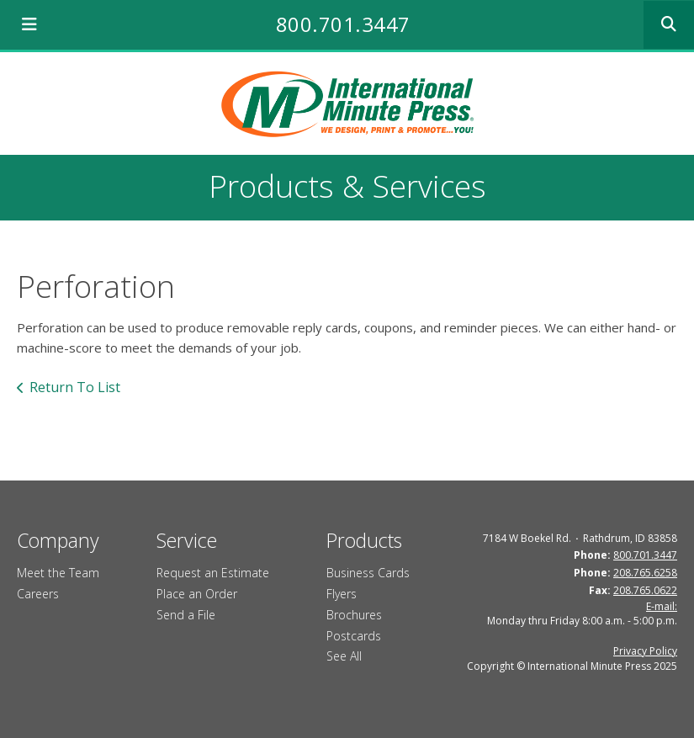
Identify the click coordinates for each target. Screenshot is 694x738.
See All (344, 656)
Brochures (354, 615)
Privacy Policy (645, 651)
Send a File (185, 615)
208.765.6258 (645, 572)
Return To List (74, 387)
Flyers (341, 594)
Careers (38, 594)
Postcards (353, 636)
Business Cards (368, 573)
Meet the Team (58, 573)
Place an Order (196, 594)
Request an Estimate (212, 573)
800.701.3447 (343, 24)
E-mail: (661, 606)
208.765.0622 (645, 590)
